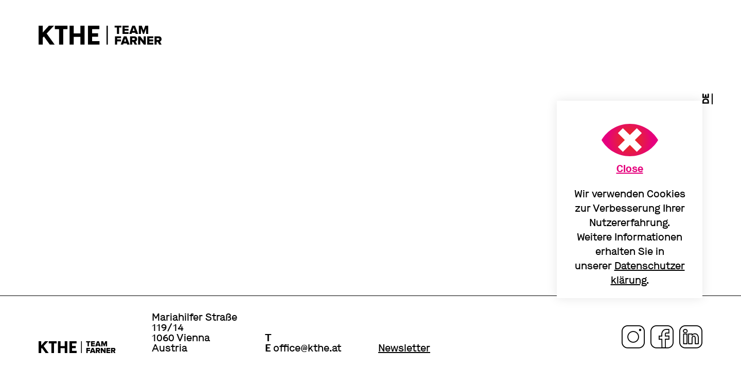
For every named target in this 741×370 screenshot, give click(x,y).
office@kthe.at (307, 348)
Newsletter (404, 348)
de (706, 99)
